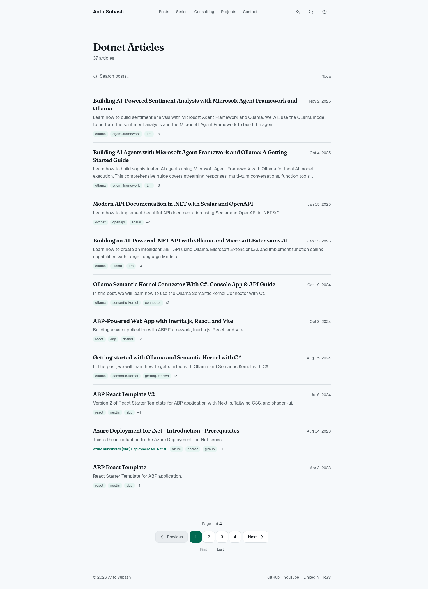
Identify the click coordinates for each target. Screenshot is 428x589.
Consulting (204, 11)
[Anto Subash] (109, 12)
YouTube (291, 577)
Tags (326, 76)
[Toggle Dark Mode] (324, 12)
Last (220, 549)
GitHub (273, 577)
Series (181, 11)
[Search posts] (206, 76)
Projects (228, 11)
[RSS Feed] (297, 12)
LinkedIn (311, 577)
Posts (164, 11)
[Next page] (255, 537)
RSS (327, 577)
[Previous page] (171, 537)
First (203, 549)
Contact (250, 11)
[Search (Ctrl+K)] (311, 12)
